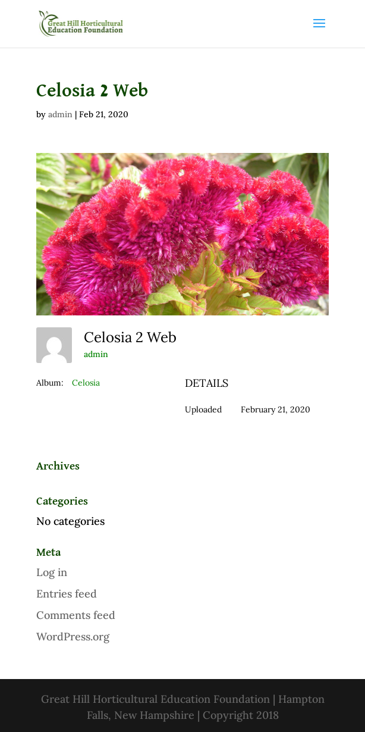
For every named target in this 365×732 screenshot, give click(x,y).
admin (60, 114)
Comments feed (75, 615)
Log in (51, 572)
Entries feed (66, 593)
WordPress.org (72, 636)
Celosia (86, 382)
